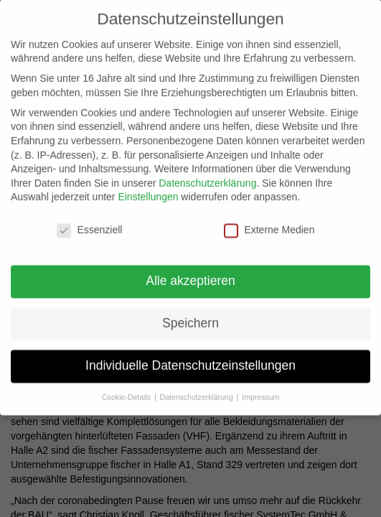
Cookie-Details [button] (127, 392)
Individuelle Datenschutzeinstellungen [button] (190, 360)
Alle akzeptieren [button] (190, 276)
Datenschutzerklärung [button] (197, 392)
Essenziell (89, 226)
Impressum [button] (260, 392)
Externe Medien (269, 226)
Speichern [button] (190, 318)
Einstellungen (148, 192)
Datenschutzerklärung (207, 178)
